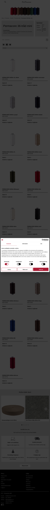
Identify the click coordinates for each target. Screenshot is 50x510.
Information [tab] (25, 243)
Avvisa (9, 269)
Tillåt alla (41, 269)
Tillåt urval (25, 269)
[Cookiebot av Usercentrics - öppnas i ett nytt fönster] (43, 240)
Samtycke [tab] (8, 243)
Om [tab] (41, 243)
